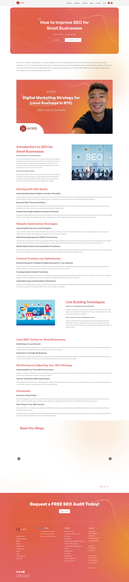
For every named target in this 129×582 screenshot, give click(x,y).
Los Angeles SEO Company (47, 531)
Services (69, 3)
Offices (46, 528)
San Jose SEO (92, 557)
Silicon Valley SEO (93, 560)
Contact (98, 3)
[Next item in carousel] (110, 458)
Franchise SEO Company (70, 543)
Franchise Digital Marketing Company (74, 541)
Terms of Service (20, 556)
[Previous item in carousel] (18, 458)
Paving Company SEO (70, 558)
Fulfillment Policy (20, 546)
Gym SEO (67, 548)
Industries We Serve (21, 538)
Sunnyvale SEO (92, 562)
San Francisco (92, 555)
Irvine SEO (91, 536)
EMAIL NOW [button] (64, 511)
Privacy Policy (20, 548)
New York (91, 546)
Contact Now (73, 40)
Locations (85, 3)
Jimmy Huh (71, 34)
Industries (77, 3)
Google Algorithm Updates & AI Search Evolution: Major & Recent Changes (31, 455)
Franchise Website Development (73, 546)
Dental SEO (67, 536)
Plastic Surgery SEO (69, 561)
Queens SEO (92, 550)
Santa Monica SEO (93, 540)
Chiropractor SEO (69, 531)
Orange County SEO (94, 538)
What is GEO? (88, 453)
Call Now (55, 40)
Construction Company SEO (71, 533)
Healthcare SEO (68, 551)
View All (104, 486)
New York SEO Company (47, 533)
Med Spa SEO (68, 556)
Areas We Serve (20, 536)
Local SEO (67, 553)
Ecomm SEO (67, 538)
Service (18, 551)
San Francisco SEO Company (48, 536)
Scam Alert (19, 558)
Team (104, 3)
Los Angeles (92, 531)
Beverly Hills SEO (93, 533)
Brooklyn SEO (92, 548)
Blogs (91, 3)
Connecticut (92, 567)
